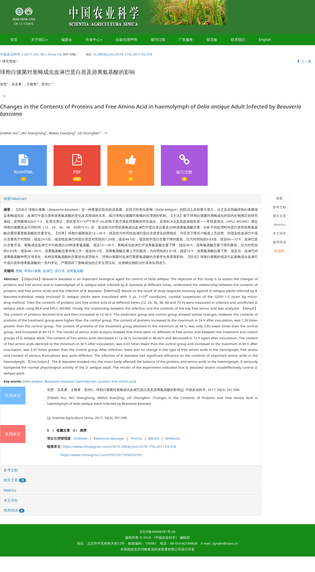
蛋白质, (61, 270)
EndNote (81, 438)
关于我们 (39, 39)
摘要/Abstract (15, 198)
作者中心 (94, 39)
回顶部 (279, 250)
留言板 (212, 39)
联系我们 (238, 39)
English (265, 39)
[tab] (130, 199)
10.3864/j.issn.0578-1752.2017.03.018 (122, 54)
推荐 (83, 430)
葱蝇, (20, 270)
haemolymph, (86, 381)
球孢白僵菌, (33, 270)
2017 (28, 54)
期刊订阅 (158, 39)
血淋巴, (49, 270)
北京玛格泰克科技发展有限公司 (157, 549)
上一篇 (304, 61)
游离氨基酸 (75, 270)
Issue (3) (54, 54)
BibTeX (153, 438)
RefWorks (172, 438)
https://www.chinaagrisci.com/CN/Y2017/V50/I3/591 (101, 454)
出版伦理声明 (126, 39)
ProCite (136, 438)
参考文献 (11, 470)
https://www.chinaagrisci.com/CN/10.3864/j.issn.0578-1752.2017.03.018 (119, 446)
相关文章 (15, 479)
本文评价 (11, 500)
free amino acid (124, 381)
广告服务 (186, 39)
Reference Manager (109, 438)
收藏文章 (63, 430)
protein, (105, 381)
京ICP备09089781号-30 (157, 531)
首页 (14, 39)
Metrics (10, 490)
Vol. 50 (39, 54)
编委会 (66, 39)
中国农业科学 (10, 54)
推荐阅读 (14, 510)
